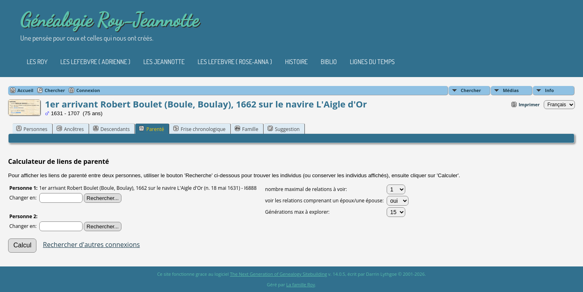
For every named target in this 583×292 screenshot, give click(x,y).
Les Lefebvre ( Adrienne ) (95, 62)
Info (549, 90)
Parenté (151, 129)
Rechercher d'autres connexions (91, 244)
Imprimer (529, 104)
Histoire (296, 62)
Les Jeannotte (164, 62)
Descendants (111, 129)
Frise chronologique (199, 129)
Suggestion (284, 129)
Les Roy (37, 62)
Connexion (88, 90)
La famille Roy (300, 284)
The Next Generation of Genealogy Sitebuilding (278, 274)
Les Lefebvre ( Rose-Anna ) (235, 62)
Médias (511, 90)
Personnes (31, 129)
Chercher (471, 90)
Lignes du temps (372, 62)
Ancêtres (70, 129)
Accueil (25, 90)
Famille (246, 129)
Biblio (329, 62)
